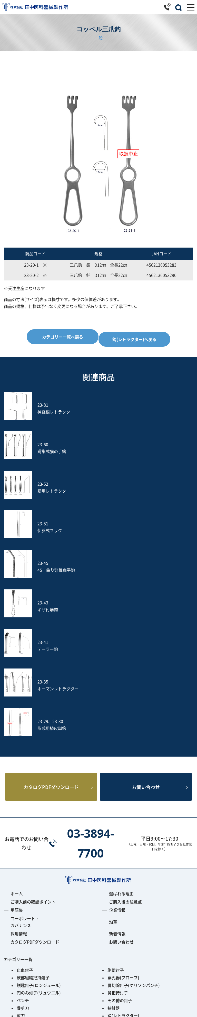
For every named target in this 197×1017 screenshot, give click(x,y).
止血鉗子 (25, 813)
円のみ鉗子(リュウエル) (39, 836)
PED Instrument (123, 927)
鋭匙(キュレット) (32, 882)
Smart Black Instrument (130, 942)
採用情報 (19, 777)
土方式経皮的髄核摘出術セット (136, 912)
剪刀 (21, 859)
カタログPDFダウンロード (51, 629)
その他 (23, 950)
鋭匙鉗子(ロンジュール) (39, 828)
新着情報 (117, 777)
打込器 (23, 904)
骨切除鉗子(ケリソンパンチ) (133, 828)
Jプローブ (116, 920)
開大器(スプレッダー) (37, 866)
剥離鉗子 (115, 813)
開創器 (113, 866)
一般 (98, 38)
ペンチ (23, 844)
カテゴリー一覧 (18, 803)
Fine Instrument (32, 935)
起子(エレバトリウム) (37, 874)
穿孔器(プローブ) (123, 821)
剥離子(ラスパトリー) (127, 874)
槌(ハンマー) (119, 882)
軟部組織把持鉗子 (33, 821)
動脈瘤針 (115, 889)
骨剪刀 (23, 851)
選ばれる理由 (121, 737)
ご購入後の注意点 (125, 745)
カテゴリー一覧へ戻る (62, 337)
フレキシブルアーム (35, 927)
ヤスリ (23, 912)
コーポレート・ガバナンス (25, 765)
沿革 (113, 765)
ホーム (17, 737)
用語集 (17, 753)
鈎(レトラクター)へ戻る (134, 339)
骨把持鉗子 (117, 836)
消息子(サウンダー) (35, 889)
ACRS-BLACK (29, 942)
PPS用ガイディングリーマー (133, 935)
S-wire (23, 920)
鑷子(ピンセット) (32, 897)
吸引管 (113, 904)
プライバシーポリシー (98, 999)
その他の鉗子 (119, 844)
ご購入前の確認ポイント (33, 745)
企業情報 (117, 753)
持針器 (113, 851)
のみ (111, 897)
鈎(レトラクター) (123, 859)
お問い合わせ (146, 629)
